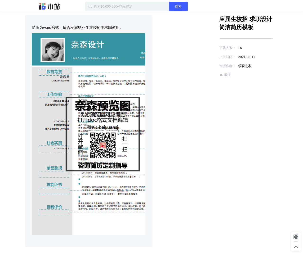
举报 (225, 75)
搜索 (178, 6)
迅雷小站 (49, 6)
